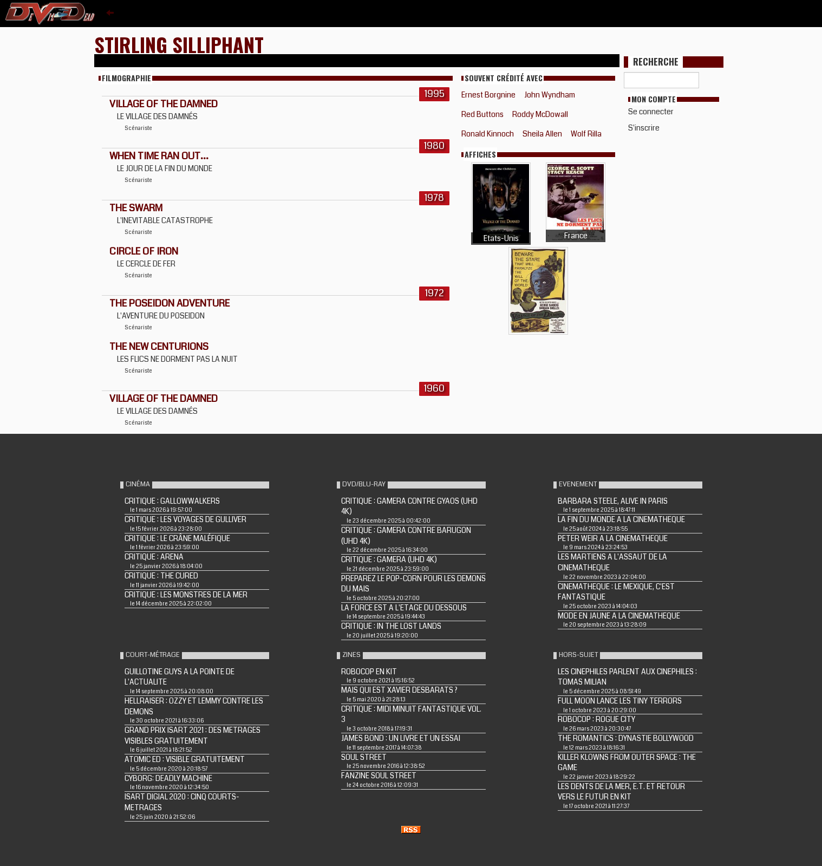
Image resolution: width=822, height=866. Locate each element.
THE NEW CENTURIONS (158, 347)
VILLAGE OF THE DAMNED (163, 104)
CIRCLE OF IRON (143, 251)
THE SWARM (135, 208)
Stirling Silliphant (179, 44)
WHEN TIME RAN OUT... (158, 156)
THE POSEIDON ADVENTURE (169, 303)
